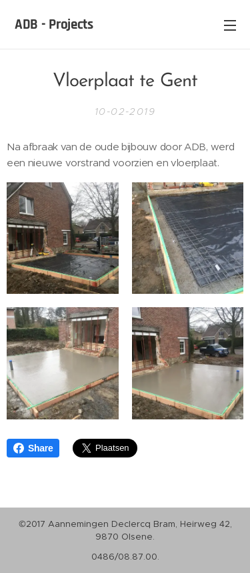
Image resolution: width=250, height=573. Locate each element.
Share (33, 448)
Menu (230, 25)
